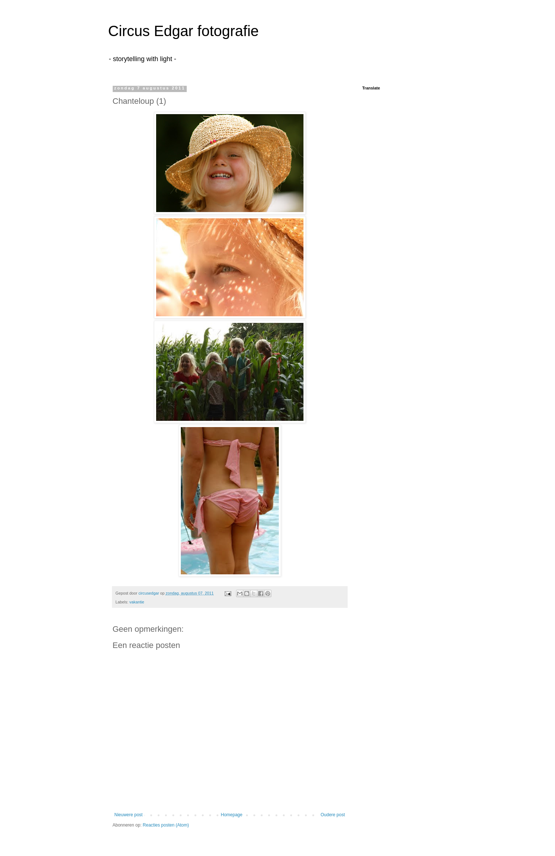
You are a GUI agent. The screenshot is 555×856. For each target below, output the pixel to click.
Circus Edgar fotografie (183, 31)
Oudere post (332, 814)
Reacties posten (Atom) (166, 825)
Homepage (231, 814)
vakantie (136, 602)
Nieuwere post (129, 814)
